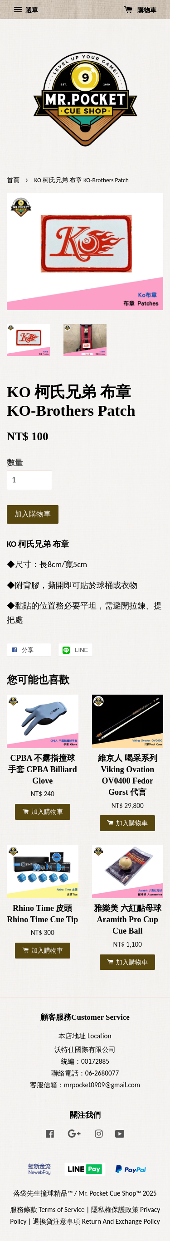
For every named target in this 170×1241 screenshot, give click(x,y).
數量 (15, 462)
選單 (26, 10)
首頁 (13, 180)
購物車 (140, 10)
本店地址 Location (84, 1036)
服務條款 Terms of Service (47, 1209)
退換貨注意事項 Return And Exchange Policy (96, 1221)
